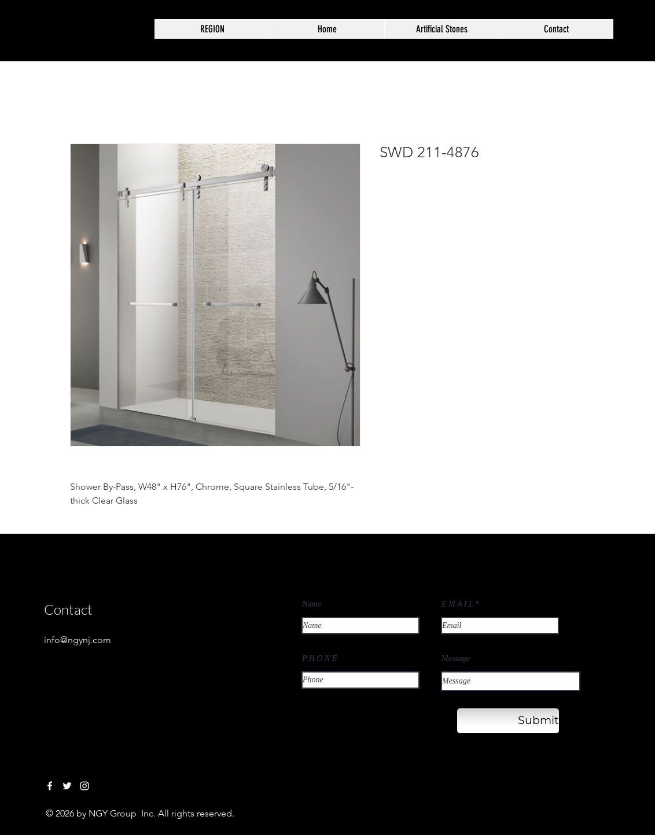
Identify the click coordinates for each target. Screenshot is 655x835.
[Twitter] (67, 786)
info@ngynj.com (77, 639)
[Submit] (508, 720)
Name (311, 604)
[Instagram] (84, 786)
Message (455, 659)
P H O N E (319, 659)
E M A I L (457, 604)
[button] (441, 29)
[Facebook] (50, 786)
